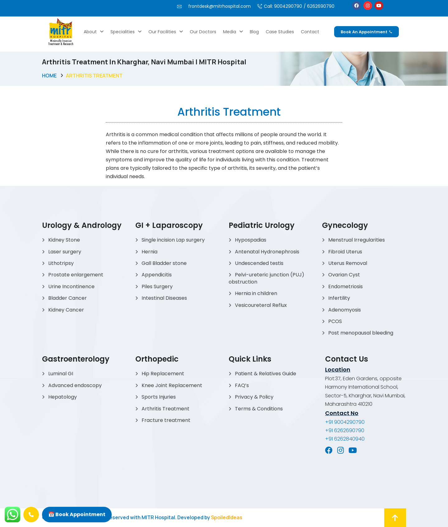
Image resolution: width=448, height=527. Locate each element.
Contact (310, 32)
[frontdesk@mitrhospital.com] (179, 6)
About (94, 32)
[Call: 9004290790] (259, 6)
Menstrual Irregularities (356, 239)
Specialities (126, 32)
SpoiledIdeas (226, 517)
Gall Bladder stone (164, 263)
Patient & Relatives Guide (265, 373)
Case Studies (280, 32)
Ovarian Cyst (344, 274)
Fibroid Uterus (345, 251)
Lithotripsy (61, 263)
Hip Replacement (163, 373)
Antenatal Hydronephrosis (267, 251)
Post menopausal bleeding (360, 332)
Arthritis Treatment (165, 408)
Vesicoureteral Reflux (261, 305)
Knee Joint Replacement (172, 385)
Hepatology (62, 396)
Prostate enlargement (75, 274)
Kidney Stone (64, 239)
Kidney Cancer (66, 309)
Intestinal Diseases (164, 298)
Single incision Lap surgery (173, 239)
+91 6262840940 (345, 438)
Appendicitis (157, 274)
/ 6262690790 (319, 6)
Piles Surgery (157, 286)
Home (49, 75)
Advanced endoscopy (75, 385)
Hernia (149, 251)
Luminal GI (60, 373)
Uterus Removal (347, 263)
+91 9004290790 (345, 422)
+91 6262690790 (344, 430)
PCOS (335, 321)
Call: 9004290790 (283, 6)
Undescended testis (259, 263)
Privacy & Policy (254, 396)
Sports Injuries (159, 396)
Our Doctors (203, 32)
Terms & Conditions (259, 408)
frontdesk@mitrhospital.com (219, 6)
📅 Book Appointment (76, 514)
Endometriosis (345, 286)
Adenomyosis (344, 309)
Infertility (339, 298)
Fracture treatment (166, 420)
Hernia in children (256, 293)
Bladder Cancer (67, 298)
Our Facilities (165, 32)
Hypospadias (250, 239)
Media (233, 32)
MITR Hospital (158, 517)
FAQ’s (242, 385)
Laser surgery (64, 251)
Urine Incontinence (71, 286)
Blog (254, 32)
